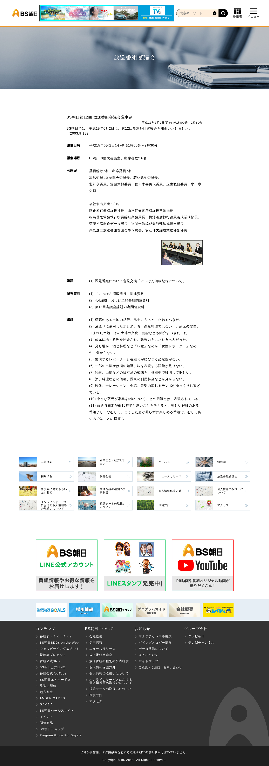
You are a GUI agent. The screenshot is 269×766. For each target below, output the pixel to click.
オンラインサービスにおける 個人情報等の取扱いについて (108, 681)
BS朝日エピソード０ (55, 679)
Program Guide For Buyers (61, 735)
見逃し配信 (48, 685)
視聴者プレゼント (53, 655)
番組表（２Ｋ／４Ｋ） (56, 636)
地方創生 (46, 692)
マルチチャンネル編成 (155, 636)
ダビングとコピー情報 (155, 642)
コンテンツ (45, 629)
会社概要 (47, 461)
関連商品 (46, 723)
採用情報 (47, 476)
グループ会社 (196, 629)
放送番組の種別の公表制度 (113, 491)
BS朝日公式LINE (52, 667)
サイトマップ (149, 661)
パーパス (164, 461)
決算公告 (105, 476)
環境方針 (164, 505)
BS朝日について (99, 629)
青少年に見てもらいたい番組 (54, 491)
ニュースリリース (170, 476)
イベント (46, 716)
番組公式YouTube (53, 673)
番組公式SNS (50, 661)
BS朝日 (24, 13)
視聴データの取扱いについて (113, 505)
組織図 (221, 461)
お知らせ (142, 629)
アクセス (223, 505)
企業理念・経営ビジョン (113, 462)
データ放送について (153, 648)
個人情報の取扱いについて (230, 491)
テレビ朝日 (196, 636)
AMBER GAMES (52, 698)
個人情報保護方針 (170, 490)
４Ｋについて (149, 655)
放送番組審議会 (227, 476)
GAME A (46, 704)
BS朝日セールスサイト (57, 710)
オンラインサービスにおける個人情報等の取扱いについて (54, 505)
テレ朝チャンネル (201, 642)
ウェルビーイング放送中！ (59, 648)
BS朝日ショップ (52, 729)
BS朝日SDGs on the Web (59, 642)
